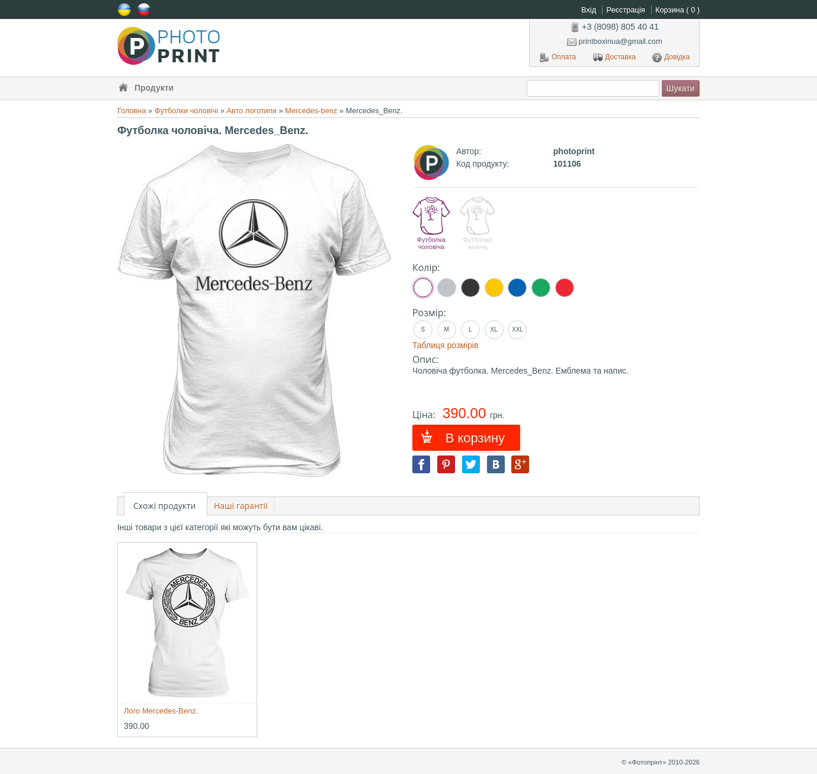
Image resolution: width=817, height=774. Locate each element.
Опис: (425, 359)
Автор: (468, 151)
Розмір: (429, 312)
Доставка (614, 57)
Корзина (677, 9)
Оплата (558, 57)
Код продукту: (482, 163)
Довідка (671, 57)
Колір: (426, 267)
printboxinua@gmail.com (614, 41)
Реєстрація (626, 9)
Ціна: (425, 414)
